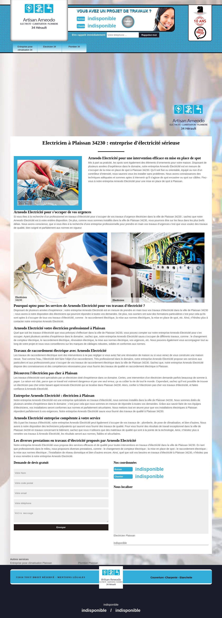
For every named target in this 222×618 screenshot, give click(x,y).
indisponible (100, 18)
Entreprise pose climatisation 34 (25, 48)
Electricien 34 (49, 46)
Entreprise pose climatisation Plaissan (31, 562)
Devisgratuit (127, 21)
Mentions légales (71, 577)
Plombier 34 (74, 46)
